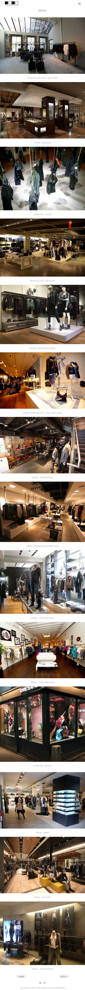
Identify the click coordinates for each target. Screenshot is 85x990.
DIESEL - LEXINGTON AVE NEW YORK (42, 546)
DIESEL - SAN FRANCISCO (42, 618)
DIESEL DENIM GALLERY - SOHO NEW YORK (42, 413)
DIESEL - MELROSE (42, 143)
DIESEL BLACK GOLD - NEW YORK (42, 78)
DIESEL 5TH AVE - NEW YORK (42, 281)
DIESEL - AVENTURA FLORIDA (42, 348)
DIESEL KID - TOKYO (42, 214)
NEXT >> (64, 976)
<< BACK (21, 976)
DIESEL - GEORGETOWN (42, 477)
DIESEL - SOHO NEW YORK (42, 682)
